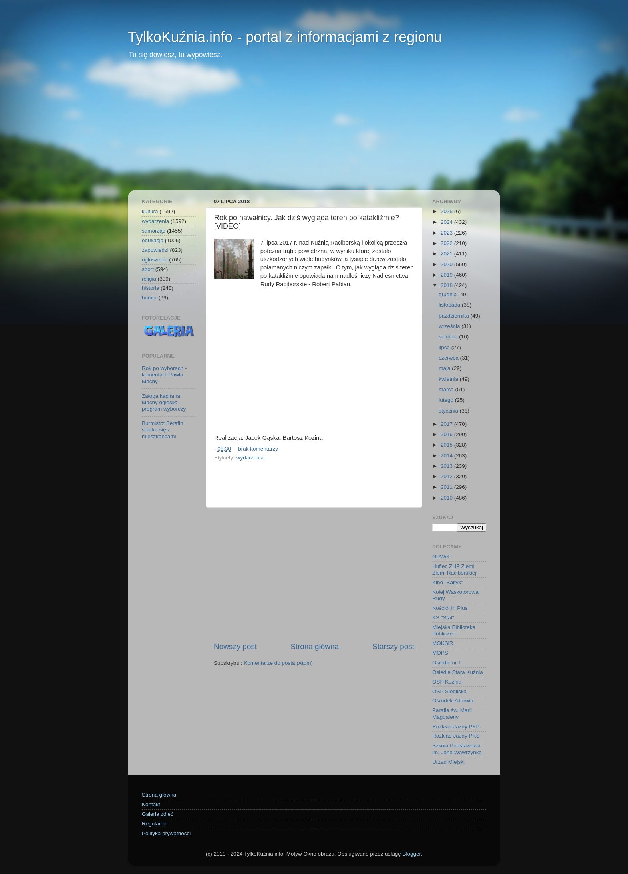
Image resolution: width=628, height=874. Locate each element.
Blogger (411, 854)
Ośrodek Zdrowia (452, 701)
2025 (447, 211)
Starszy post (393, 646)
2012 (447, 476)
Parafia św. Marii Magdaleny (452, 713)
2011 (447, 487)
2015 (447, 445)
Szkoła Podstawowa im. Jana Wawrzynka (457, 748)
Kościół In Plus (450, 608)
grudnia (448, 294)
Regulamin (155, 824)
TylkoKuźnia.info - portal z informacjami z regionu (285, 37)
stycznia (449, 411)
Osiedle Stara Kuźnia (457, 672)
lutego (447, 400)
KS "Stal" (443, 618)
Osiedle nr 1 (446, 663)
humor (149, 298)
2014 (447, 456)
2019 (447, 275)
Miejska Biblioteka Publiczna (453, 630)
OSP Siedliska (449, 691)
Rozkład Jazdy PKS (456, 736)
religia (149, 279)
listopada (450, 305)
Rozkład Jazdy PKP (456, 727)
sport (148, 269)
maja (445, 368)
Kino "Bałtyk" (447, 582)
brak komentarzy (258, 449)
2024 (447, 222)
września (450, 326)
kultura (150, 211)
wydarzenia (250, 458)
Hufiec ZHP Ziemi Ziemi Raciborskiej (454, 569)
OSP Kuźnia (446, 682)
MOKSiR (442, 643)
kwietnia (449, 379)
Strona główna (314, 646)
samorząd (153, 231)
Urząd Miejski (448, 762)
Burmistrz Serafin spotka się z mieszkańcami (162, 429)
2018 (447, 285)
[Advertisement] (314, 130)
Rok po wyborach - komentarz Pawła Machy (164, 374)
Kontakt (151, 804)
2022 (447, 243)
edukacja (152, 240)
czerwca (449, 358)
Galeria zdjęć (157, 814)
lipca (445, 347)
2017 (447, 424)
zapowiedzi (155, 250)
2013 (447, 466)
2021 (447, 254)
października (455, 316)
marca (447, 389)
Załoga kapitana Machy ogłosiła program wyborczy (164, 402)
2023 (447, 233)
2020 (447, 264)
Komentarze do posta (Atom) (278, 663)
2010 (447, 498)
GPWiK (441, 557)
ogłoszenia (155, 260)
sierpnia (449, 337)
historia (150, 288)
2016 (447, 434)
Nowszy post (235, 646)
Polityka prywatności (166, 833)
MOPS (440, 653)
